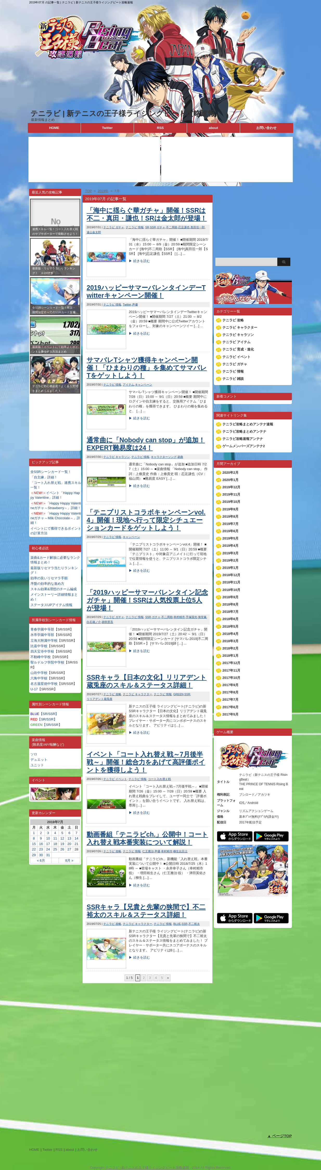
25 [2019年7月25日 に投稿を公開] (55, 849)
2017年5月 (230, 714)
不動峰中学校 (40, 657)
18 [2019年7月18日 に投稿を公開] (55, 844)
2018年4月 (230, 634)
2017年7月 (230, 699)
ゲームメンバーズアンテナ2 (243, 446)
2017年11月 (231, 670)
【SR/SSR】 (44, 714)
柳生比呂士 (180, 851)
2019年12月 (231, 487)
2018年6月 (230, 619)
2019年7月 (230, 524)
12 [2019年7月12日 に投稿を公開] (62, 838)
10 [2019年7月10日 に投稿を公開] (48, 838)
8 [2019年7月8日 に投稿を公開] (34, 838)
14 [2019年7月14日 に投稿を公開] (76, 838)
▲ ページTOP (279, 1136)
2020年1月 (230, 480)
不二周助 (171, 227)
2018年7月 (230, 612)
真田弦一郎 (197, 227)
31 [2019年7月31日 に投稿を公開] (48, 855)
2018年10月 (231, 590)
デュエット (38, 760)
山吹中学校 (38, 673)
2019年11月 (231, 494)
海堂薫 (202, 617)
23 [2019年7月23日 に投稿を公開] (41, 849)
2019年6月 (230, 531)
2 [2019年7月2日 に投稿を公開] (41, 833)
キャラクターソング (164, 456)
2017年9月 (230, 685)
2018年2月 (230, 648)
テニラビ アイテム (236, 342)
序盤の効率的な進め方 (47, 584)
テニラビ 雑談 (233, 379)
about (213, 128)
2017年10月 (231, 678)
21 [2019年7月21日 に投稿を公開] (76, 844)
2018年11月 (231, 582)
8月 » (69, 860)
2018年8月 (230, 604)
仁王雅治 (148, 851)
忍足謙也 (184, 227)
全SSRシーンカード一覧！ (50, 472)
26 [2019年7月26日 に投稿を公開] (62, 849)
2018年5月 (230, 626)
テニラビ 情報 (135, 227)
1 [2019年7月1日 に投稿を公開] (34, 833)
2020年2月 (230, 472)
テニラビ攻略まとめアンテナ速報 (247, 424)
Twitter (107, 128)
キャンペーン (143, 384)
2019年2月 (230, 560)
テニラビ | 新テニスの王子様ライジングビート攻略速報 (122, 113)
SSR (153, 227)
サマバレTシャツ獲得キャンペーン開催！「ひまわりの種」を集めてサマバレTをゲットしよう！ (147, 367)
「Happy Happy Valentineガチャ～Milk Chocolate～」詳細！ (55, 518)
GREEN (178, 694)
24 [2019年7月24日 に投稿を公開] (48, 849)
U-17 (34, 689)
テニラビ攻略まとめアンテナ (244, 431)
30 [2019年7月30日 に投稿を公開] (41, 855)
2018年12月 (231, 575)
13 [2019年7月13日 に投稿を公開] (69, 838)
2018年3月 (230, 641)
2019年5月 (230, 538)
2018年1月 (230, 656)
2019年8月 (230, 516)
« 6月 (41, 860)
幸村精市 (179, 617)
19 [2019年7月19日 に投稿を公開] (62, 844)
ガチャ (161, 227)
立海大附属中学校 (43, 640)
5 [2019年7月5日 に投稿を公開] (62, 833)
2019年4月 (230, 546)
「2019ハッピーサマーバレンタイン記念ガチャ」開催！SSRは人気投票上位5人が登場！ (147, 600)
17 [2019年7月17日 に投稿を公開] (48, 844)
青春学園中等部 (42, 629)
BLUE (177, 923)
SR (147, 227)
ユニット (37, 765)
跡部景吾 (107, 621)
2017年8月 (230, 692)
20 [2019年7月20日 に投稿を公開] (69, 844)
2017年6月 (230, 707)
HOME (54, 128)
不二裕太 (194, 923)
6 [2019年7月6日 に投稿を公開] (69, 833)
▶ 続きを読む (139, 261)
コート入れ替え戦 (159, 779)
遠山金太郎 (94, 232)
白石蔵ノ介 (94, 621)
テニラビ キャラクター (137, 694)
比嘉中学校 (38, 646)
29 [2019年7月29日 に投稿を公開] (34, 855)
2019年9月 (230, 509)
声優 (135, 304)
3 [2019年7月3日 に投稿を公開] (48, 833)
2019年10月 (231, 502)
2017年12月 (231, 663)
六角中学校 (38, 678)
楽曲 (180, 456)
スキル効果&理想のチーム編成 (53, 589)
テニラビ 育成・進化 (238, 349)
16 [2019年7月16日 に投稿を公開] (41, 844)
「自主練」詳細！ (43, 477)
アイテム (128, 384)
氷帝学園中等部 (42, 635)
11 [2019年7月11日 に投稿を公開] (55, 838)
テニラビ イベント (115, 779)
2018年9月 (230, 597)
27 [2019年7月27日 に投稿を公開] (69, 849)
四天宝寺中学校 (42, 651)
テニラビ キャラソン (116, 456)
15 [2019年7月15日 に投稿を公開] (34, 844)
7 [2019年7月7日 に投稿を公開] (76, 833)
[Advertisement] (55, 418)
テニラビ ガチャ (113, 227)
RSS (160, 128)
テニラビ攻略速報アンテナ (242, 439)
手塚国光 (191, 617)
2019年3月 (230, 553)
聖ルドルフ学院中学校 (47, 662)
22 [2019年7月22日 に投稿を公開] (34, 849)
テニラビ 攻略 (112, 694)
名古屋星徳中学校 (43, 684)
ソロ (33, 754)
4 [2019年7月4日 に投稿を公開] (55, 833)
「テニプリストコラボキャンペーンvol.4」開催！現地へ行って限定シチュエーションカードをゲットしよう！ (146, 520)
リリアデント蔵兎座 (99, 698)
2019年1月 (230, 568)
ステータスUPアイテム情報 (51, 605)
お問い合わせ (266, 128)
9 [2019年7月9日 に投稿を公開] (41, 838)
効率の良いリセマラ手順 (49, 578)
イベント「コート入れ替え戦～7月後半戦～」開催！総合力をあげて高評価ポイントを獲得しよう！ (146, 762)
